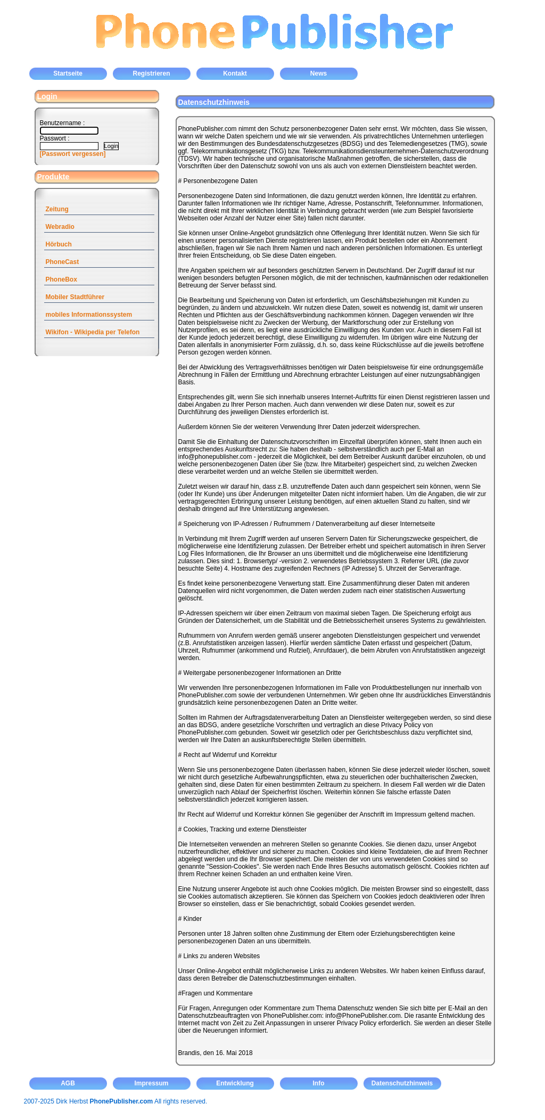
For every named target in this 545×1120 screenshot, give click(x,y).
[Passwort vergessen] (73, 154)
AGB (68, 1083)
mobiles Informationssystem (89, 314)
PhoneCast (62, 262)
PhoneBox (61, 279)
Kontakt (235, 73)
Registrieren (151, 73)
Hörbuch (59, 244)
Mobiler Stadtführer (75, 297)
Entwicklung (235, 1083)
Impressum (151, 1083)
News (318, 73)
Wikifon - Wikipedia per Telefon (93, 332)
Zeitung (57, 209)
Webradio (60, 226)
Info (319, 1083)
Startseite (67, 73)
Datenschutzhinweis (402, 1083)
